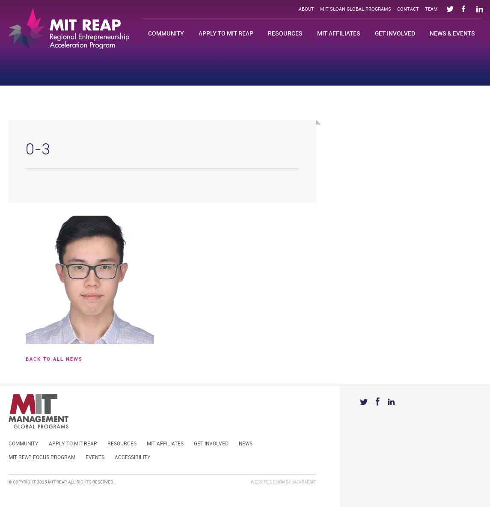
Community (166, 33)
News (245, 444)
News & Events (452, 33)
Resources (285, 33)
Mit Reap (69, 29)
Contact (408, 9)
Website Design (268, 482)
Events (95, 457)
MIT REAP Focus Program (42, 457)
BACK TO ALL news (54, 359)
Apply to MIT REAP (226, 33)
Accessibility (133, 457)
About (306, 9)
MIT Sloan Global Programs (355, 9)
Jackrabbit (304, 482)
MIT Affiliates (338, 33)
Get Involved (395, 33)
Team (431, 9)
